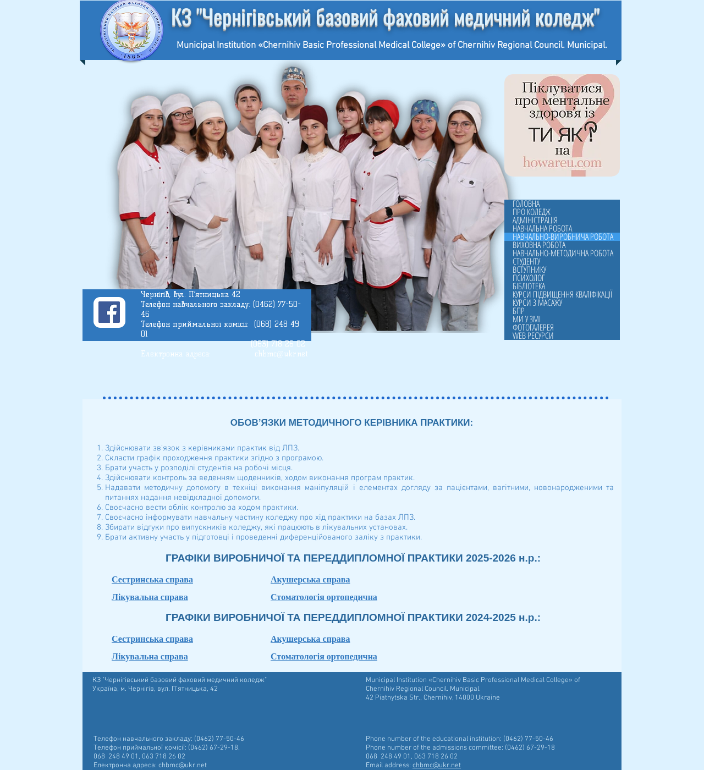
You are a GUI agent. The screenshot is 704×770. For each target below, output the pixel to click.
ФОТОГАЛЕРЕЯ (533, 327)
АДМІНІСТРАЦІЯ (535, 220)
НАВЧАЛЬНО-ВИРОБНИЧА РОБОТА (563, 237)
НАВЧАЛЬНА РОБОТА (542, 228)
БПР (519, 311)
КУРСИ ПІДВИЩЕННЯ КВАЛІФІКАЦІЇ (562, 294)
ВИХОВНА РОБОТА (539, 245)
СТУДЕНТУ (526, 261)
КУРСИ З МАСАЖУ (537, 303)
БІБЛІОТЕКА (529, 286)
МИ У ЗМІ (527, 319)
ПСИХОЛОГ (528, 278)
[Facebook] (109, 312)
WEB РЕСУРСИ (533, 336)
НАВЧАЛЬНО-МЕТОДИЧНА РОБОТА (563, 253)
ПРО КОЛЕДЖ (532, 212)
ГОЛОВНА (526, 204)
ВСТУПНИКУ (529, 270)
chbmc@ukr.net (281, 354)
